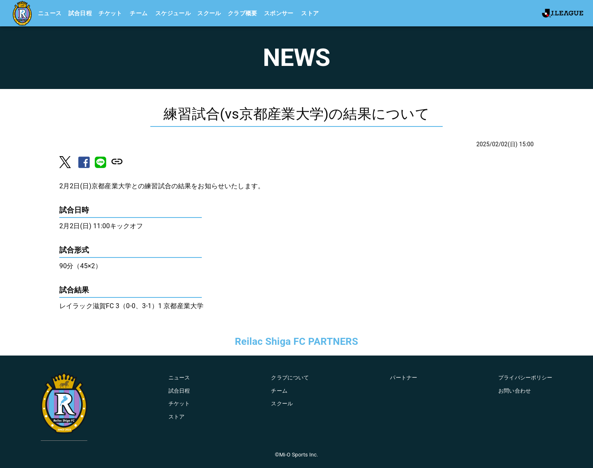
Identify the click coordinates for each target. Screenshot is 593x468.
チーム (138, 13)
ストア (310, 13)
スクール (209, 13)
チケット (110, 13)
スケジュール (173, 13)
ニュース (50, 13)
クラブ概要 (242, 13)
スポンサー (279, 13)
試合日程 (80, 13)
